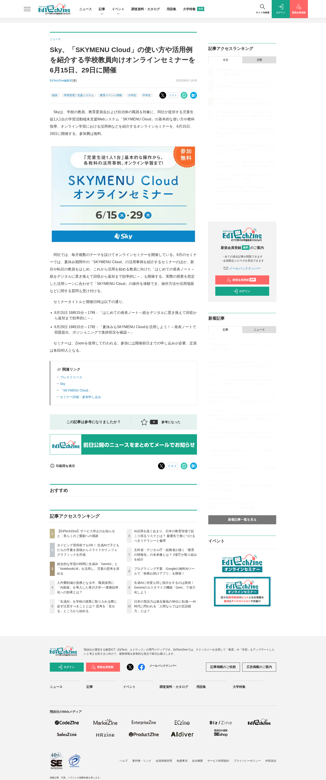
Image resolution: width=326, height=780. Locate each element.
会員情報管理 (164, 760)
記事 (102, 9)
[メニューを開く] (27, 9)
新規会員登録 (241, 280)
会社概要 (197, 760)
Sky (62, 384)
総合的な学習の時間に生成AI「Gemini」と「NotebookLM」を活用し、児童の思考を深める (88, 568)
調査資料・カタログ (145, 9)
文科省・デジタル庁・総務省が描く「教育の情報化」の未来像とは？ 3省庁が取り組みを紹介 (165, 554)
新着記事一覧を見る (242, 519)
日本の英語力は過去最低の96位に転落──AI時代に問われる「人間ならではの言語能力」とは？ (165, 606)
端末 (55, 95)
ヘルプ (124, 760)
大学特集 (193, 9)
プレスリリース (71, 377)
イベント (118, 9)
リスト (173, 95)
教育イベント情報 (111, 95)
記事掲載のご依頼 (223, 667)
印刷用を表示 (62, 466)
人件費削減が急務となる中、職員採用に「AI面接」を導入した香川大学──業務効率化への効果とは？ (87, 587)
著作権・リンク (141, 760)
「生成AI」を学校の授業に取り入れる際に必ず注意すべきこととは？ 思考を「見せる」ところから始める (87, 606)
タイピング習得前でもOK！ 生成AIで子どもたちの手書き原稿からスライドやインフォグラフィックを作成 (88, 549)
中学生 (147, 95)
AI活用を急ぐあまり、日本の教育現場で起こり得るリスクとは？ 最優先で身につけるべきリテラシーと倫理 (164, 535)
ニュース (85, 9)
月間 (259, 60)
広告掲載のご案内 (259, 667)
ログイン (241, 291)
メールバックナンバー (242, 268)
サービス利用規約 (218, 760)
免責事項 (182, 760)
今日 (225, 60)
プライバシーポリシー (247, 760)
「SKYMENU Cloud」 (75, 390)
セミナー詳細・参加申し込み (80, 397)
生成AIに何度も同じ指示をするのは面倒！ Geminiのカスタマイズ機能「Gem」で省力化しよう (164, 587)
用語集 (171, 9)
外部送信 (270, 760)
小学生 (132, 95)
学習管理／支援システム (79, 95)
